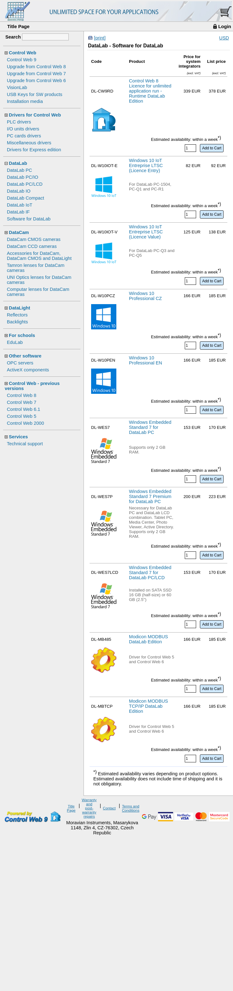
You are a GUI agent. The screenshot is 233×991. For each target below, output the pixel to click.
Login (224, 26)
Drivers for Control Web (35, 114)
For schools (22, 335)
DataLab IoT (19, 204)
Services (18, 436)
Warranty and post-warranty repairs (89, 808)
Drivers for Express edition (34, 149)
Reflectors (17, 314)
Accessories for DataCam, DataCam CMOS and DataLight (39, 256)
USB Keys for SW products (34, 94)
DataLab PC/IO (22, 177)
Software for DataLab (29, 218)
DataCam (19, 232)
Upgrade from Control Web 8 (36, 66)
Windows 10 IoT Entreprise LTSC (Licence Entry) (146, 165)
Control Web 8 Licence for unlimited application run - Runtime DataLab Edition (150, 91)
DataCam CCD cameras (32, 246)
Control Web (22, 52)
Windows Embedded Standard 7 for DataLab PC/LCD (150, 572)
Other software (25, 355)
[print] (100, 37)
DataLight (19, 307)
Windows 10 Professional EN (145, 360)
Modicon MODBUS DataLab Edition (148, 639)
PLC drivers (19, 121)
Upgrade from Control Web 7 (36, 73)
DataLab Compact (25, 198)
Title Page (18, 26)
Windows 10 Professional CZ (145, 296)
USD (224, 37)
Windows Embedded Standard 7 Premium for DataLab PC (150, 496)
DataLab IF (18, 211)
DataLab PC (19, 170)
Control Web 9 (21, 59)
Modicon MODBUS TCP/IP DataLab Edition (148, 706)
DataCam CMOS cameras (34, 239)
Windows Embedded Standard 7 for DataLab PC (150, 427)
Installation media (25, 101)
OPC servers (20, 362)
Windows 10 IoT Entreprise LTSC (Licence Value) (146, 231)
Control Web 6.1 (23, 409)
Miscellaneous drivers (29, 142)
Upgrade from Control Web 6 (36, 80)
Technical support (25, 443)
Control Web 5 (21, 416)
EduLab (15, 342)
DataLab (18, 163)
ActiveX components (28, 369)
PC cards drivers (24, 135)
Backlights (17, 321)
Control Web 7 (21, 402)
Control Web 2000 (25, 423)
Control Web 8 (21, 395)
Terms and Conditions (130, 808)
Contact (109, 808)
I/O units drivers (23, 128)
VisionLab (17, 87)
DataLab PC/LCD (25, 184)
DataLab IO (19, 191)
